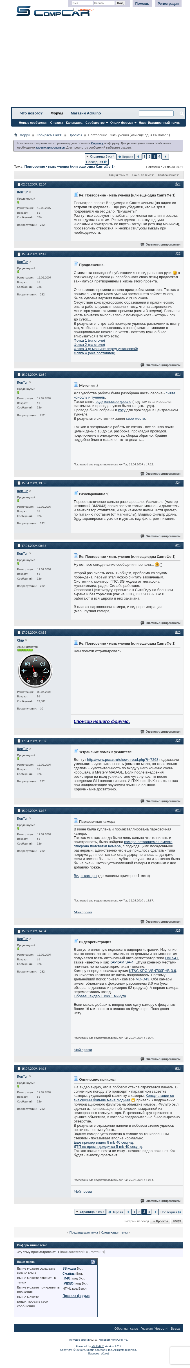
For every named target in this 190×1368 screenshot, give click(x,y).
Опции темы (117, 175)
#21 (177, 184)
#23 (177, 374)
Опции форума (121, 122)
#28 (177, 810)
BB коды (69, 1268)
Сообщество (95, 122)
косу (122, 410)
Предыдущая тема (83, 1232)
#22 (177, 253)
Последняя (96, 162)
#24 (177, 483)
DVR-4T (171, 958)
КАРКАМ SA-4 (122, 962)
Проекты (75, 135)
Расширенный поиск (164, 122)
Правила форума (76, 1296)
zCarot (105, 1353)
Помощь (142, 4)
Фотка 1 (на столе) (89, 340)
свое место (135, 418)
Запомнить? (83, 10)
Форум (57, 113)
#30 (177, 1068)
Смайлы (68, 1273)
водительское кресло (113, 401)
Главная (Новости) (155, 1328)
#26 (177, 632)
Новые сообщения (33, 122)
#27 (177, 740)
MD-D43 (142, 979)
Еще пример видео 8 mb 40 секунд (103, 1142)
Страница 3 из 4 (102, 156)
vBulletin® (97, 1346)
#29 (177, 930)
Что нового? (31, 113)
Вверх (177, 1221)
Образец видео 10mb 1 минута (100, 996)
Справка (56, 122)
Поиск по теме (141, 175)
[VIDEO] (68, 1283)
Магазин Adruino (86, 113)
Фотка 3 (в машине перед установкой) (106, 349)
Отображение (167, 175)
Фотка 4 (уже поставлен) (94, 353)
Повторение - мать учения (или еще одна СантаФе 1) (69, 166)
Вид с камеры (85, 876)
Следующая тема (114, 1232)
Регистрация (168, 4)
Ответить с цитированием (160, 244)
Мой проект (83, 912)
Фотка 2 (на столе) (89, 344)
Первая (125, 156)
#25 (177, 545)
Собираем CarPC (49, 135)
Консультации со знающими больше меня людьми (124, 1097)
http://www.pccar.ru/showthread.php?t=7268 (122, 759)
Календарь (74, 122)
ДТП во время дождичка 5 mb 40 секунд (108, 1146)
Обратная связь (126, 1328)
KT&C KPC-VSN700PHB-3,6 (152, 971)
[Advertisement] (98, 63)
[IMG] (66, 1278)
